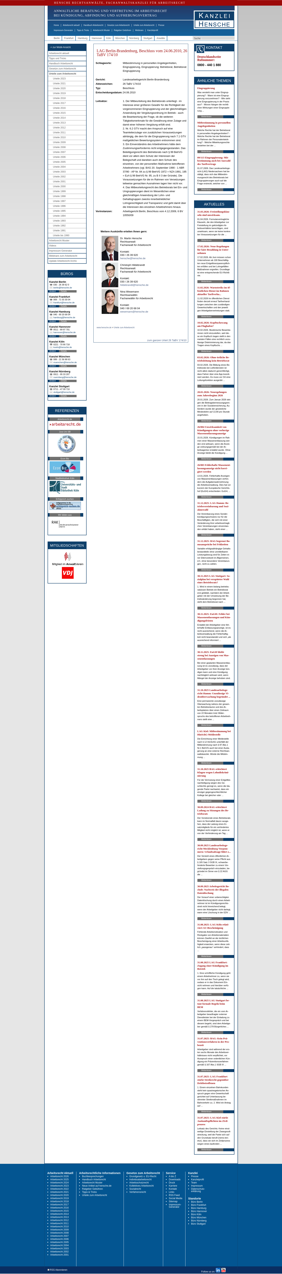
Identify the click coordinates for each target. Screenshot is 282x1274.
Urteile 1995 (59, 211)
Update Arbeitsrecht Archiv (63, 261)
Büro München (198, 1217)
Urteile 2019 (59, 93)
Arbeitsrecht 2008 (59, 1232)
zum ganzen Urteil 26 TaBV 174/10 (167, 340)
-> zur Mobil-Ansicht (60, 47)
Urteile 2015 (59, 113)
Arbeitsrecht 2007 (59, 1236)
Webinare (139, 30)
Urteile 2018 (59, 98)
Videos (52, 245)
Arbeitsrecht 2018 (59, 1201)
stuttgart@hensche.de (64, 392)
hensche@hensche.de (133, 258)
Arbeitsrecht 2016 (59, 1207)
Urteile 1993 (59, 220)
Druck (172, 1182)
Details (64, 291)
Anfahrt (53, 291)
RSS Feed (174, 1195)
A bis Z (172, 1176)
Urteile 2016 (59, 108)
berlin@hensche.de (62, 287)
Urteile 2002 (59, 176)
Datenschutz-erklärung (198, 1190)
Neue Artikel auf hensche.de (96, 1185)
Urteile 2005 (59, 162)
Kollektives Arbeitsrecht (141, 1185)
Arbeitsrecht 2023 (59, 1185)
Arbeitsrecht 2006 (59, 1239)
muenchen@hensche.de (65, 362)
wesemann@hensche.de (134, 311)
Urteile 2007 (59, 152)
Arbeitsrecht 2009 (59, 1229)
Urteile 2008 (59, 147)
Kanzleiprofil (152, 30)
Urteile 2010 (59, 137)
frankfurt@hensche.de (64, 302)
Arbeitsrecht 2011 (59, 1223)
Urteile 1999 (59, 191)
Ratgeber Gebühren (122, 30)
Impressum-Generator (63, 30)
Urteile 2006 (59, 157)
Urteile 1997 (59, 201)
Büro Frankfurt (198, 1205)
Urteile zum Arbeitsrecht (144, 25)
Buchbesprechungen (93, 1176)
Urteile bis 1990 (61, 235)
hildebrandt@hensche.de (134, 285)
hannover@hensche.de (64, 332)
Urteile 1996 (59, 206)
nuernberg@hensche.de (65, 377)
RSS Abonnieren (57, 1270)
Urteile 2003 (59, 171)
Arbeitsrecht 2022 (59, 1189)
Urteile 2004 (59, 166)
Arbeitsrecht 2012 (59, 1220)
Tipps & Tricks (83, 30)
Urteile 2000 (59, 186)
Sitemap (173, 1201)
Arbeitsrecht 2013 (59, 1217)
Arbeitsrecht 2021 (59, 1192)
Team (194, 1182)
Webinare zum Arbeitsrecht (63, 255)
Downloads (174, 1179)
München (120, 38)
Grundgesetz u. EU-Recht (142, 1176)
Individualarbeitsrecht (140, 1179)
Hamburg (82, 38)
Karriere (173, 1185)
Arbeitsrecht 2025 (59, 1179)
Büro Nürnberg (199, 1220)
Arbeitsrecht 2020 (59, 1195)
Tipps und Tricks (57, 58)
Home (56, 25)
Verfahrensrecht (137, 1192)
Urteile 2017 (59, 103)
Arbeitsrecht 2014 (59, 1214)
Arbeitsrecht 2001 (59, 1254)
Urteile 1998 (59, 196)
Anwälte (160, 38)
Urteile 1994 (59, 215)
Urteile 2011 (59, 132)
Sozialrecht (135, 1189)
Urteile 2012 (59, 127)
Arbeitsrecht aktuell (71, 25)
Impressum (197, 1185)
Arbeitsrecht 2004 (59, 1245)
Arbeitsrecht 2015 (59, 1210)
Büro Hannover (199, 1211)
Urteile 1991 (59, 230)
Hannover (97, 38)
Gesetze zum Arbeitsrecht (118, 25)
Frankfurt (68, 38)
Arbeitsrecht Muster (101, 30)
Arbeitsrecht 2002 (59, 1251)
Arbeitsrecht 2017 (59, 1204)
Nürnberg (134, 38)
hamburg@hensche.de (64, 317)
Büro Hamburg (198, 1208)
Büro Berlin (197, 1201)
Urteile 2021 (59, 83)
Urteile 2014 (59, 117)
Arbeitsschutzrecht (139, 1182)
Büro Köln (196, 1214)
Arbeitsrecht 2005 (59, 1242)
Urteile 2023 (59, 78)
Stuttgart (147, 38)
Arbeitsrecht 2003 (59, 1248)
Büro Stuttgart (198, 1223)
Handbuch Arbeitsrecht (93, 25)
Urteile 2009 (59, 142)
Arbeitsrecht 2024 (59, 1182)
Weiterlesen (206, 116)
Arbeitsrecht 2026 (59, 1176)
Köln (108, 38)
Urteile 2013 (59, 122)
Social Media (175, 1198)
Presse (161, 25)
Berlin (57, 38)
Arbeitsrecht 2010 (59, 1226)
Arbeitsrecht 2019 (59, 1198)
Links (171, 1192)
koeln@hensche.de (62, 347)
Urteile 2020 (59, 88)
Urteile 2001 (59, 181)
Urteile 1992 (59, 225)
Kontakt (173, 1189)
